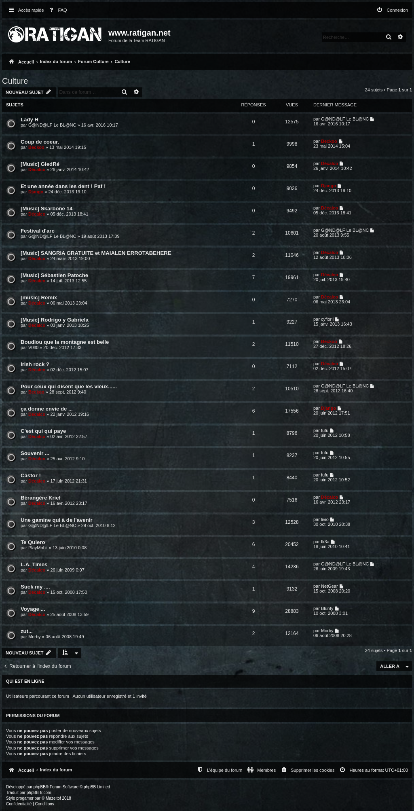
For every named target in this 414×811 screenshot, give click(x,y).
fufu (324, 430)
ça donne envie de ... (47, 409)
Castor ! (31, 475)
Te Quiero (33, 542)
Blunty (327, 608)
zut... (27, 631)
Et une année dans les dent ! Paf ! (63, 186)
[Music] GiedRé (40, 164)
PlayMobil (38, 547)
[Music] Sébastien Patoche (54, 275)
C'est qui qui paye (43, 431)
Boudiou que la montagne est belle (65, 342)
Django (35, 191)
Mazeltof (53, 798)
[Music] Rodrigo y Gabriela (55, 320)
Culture (15, 80)
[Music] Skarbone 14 (46, 208)
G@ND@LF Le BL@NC (52, 125)
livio (325, 519)
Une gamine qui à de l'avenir (57, 520)
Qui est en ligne (25, 681)
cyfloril (327, 319)
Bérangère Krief (41, 498)
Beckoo (36, 147)
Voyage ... (33, 609)
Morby (34, 636)
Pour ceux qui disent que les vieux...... (69, 386)
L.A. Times (34, 564)
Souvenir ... (35, 453)
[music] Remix (39, 297)
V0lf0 (33, 347)
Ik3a (325, 541)
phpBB (40, 787)
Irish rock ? (35, 364)
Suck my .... (35, 587)
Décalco (36, 169)
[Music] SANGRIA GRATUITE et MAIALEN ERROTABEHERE (96, 253)
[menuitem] (56, 10)
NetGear (329, 586)
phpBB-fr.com (39, 792)
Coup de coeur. (40, 142)
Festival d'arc (38, 231)
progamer (25, 798)
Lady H (29, 119)
